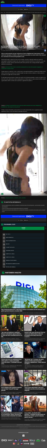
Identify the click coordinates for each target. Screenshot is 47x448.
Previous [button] (1, 228)
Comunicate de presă (5, 426)
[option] (23, 265)
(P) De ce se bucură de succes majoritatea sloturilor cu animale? (15, 208)
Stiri (4, 12)
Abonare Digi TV (13, 426)
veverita (24, 197)
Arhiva (17, 426)
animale (16, 197)
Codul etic (26, 426)
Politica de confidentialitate (41, 426)
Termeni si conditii (31, 426)
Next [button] (45, 228)
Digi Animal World (3, 2)
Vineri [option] (23, 228)
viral (20, 197)
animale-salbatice (9, 197)
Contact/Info (21, 426)
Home (2, 12)
